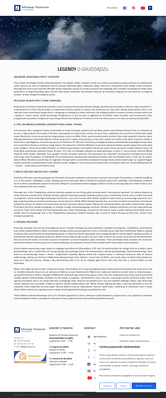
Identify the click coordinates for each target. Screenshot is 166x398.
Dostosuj (107, 385)
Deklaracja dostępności (130, 334)
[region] (127, 367)
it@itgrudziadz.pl (27, 346)
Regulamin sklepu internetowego (134, 340)
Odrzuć (123, 385)
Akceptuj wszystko (144, 385)
